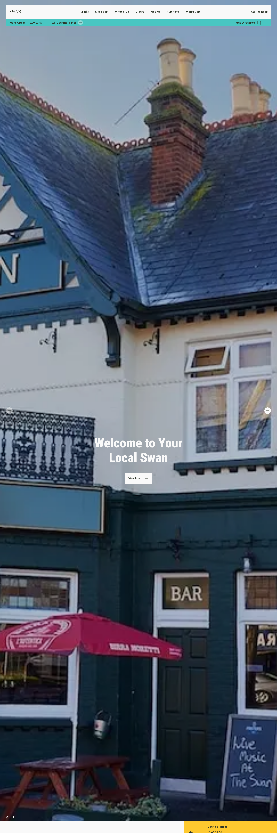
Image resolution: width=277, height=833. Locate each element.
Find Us (156, 11)
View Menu (138, 478)
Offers (139, 11)
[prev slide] (9, 410)
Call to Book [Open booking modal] (259, 11)
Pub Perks (173, 11)
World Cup (193, 11)
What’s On (122, 11)
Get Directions (246, 22)
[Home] (44, 12)
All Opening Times (67, 22)
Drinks (84, 11)
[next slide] (267, 410)
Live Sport (102, 11)
